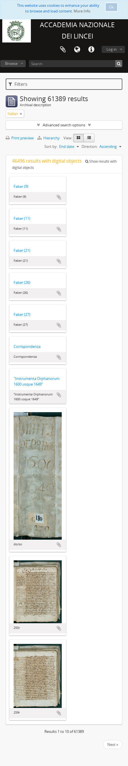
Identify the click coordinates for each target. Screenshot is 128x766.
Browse (11, 63)
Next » (112, 744)
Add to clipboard (59, 197)
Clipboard (63, 49)
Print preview (20, 138)
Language (77, 49)
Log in (111, 49)
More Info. (82, 11)
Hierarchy (49, 138)
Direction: (90, 146)
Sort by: (50, 146)
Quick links (91, 49)
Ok (111, 7)
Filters (17, 84)
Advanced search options (64, 124)
